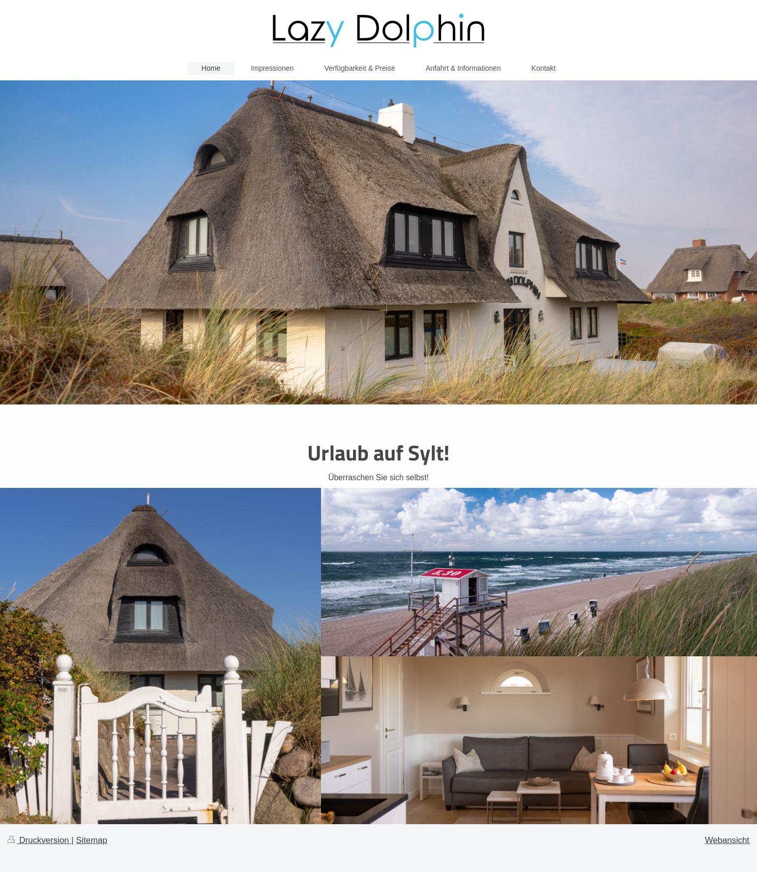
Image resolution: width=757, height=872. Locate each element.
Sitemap (91, 840)
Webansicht (727, 840)
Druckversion (39, 840)
